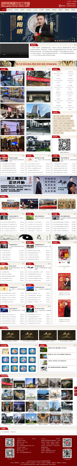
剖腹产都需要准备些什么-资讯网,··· (60, 172)
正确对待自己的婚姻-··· (13, 158)
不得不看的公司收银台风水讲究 (34, 276)
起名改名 (22, 9)
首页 (3, 9)
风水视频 (74, 222)
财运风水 (56, 120)
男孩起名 (22, 314)
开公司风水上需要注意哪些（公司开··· (36, 272)
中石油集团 (19, 412)
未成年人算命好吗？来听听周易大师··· (61, 230)
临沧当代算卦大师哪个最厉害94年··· (9, 222)
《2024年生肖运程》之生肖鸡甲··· (48, 341)
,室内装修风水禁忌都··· (6, 259)
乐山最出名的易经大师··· (14, 216)
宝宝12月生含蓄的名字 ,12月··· (34, 293)
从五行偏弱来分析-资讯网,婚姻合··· (9, 164)
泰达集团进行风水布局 (55, 412)
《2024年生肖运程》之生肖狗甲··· (29, 341)
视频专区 (61, 9)
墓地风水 (63, 116)
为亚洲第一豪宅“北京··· (19, 389)
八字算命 (22, 164)
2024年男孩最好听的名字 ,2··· (34, 316)
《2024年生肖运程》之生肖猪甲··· (10, 341)
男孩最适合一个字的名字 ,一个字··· (35, 301)
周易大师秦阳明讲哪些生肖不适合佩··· (61, 222)
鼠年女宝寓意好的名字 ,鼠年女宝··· (9, 323)
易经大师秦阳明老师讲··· (65, 216)
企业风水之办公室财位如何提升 (34, 280)
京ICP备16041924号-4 (47, 452)
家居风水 (48, 250)
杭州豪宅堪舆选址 (7, 424)
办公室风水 (21, 250)
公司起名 (22, 293)
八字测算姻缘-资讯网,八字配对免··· (9, 166)
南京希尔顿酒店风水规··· (67, 412)
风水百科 (48, 222)
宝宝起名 (48, 293)
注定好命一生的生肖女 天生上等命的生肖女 (57, 360)
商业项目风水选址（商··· (40, 266)
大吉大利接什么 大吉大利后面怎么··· (35, 222)
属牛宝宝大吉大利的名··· (40, 308)
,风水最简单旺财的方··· (13, 244)
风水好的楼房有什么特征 (7, 278)
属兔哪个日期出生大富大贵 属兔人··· (35, 166)
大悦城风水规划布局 (31, 389)
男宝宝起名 (67, 130)
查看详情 (58, 75)
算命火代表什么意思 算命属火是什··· (35, 226)
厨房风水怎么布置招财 (6, 274)
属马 (55, 118)
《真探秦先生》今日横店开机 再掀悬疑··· (10, 209)
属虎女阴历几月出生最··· (40, 158)
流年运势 (48, 164)
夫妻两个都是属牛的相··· (40, 216)
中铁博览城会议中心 (43, 412)
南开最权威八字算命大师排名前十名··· (10, 226)
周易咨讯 (54, 9)
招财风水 (68, 125)
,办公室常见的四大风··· (6, 252)
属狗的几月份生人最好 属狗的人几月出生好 (57, 348)
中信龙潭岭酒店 (67, 400)
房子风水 (56, 123)
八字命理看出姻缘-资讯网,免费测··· (9, 168)
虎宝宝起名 (59, 128)
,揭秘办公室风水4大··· (6, 257)
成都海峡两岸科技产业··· (31, 424)
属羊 (58, 133)
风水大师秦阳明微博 (5, 432)
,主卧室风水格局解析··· (6, 255)
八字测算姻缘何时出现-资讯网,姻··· (60, 164)
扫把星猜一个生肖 (57, 125)
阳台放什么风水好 (12, 266)
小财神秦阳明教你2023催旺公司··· (35, 274)
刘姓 (65, 128)
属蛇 (67, 116)
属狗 (64, 125)
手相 (60, 120)
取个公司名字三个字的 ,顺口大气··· (9, 295)
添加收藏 (74, 1)
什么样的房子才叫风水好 (33, 255)
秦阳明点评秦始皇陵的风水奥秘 (66, 209)
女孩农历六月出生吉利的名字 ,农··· (9, 314)
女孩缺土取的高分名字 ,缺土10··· (34, 314)
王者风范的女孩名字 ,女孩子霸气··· (35, 295)
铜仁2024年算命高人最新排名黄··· (9, 228)
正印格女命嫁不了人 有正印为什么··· (35, 230)
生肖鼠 (60, 123)
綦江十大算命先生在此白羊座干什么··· (10, 230)
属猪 (71, 116)
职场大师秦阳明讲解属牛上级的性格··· (61, 224)
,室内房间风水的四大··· (6, 250)
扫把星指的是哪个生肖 (68, 123)
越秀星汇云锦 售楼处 (43, 424)
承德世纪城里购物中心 (19, 400)
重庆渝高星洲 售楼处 (67, 424)
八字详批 (16, 9)
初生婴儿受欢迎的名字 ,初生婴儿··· (9, 321)
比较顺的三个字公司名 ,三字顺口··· (9, 297)
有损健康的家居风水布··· (40, 244)
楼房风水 (61, 130)
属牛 (55, 133)
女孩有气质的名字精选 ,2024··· (34, 299)
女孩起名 (48, 314)
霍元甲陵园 (31, 400)
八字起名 (73, 130)
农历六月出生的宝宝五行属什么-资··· (9, 172)
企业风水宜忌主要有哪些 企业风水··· (35, 278)
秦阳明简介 (16, 462)
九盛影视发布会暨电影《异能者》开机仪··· (29, 209)
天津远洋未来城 (55, 400)
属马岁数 (59, 118)
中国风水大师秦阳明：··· (19, 424)
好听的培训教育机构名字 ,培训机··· (9, 293)
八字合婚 (74, 164)
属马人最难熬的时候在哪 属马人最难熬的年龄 (57, 367)
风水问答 (22, 222)
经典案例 (48, 9)
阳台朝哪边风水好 (5, 272)
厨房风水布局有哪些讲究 (7, 280)
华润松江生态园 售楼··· (55, 424)
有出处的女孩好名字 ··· (13, 308)
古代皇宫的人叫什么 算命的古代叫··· (35, 224)
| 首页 (11, 462)
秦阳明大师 (9, 9)
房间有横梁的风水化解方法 (33, 259)
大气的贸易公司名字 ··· (13, 287)
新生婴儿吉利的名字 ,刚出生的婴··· (9, 316)
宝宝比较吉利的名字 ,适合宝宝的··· (35, 321)
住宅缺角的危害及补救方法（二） (35, 252)
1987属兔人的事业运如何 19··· (34, 170)
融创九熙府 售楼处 (43, 389)
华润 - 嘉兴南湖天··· (43, 400)
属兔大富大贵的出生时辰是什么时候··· (35, 172)
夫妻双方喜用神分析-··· (65, 158)
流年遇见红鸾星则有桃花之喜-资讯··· (9, 170)
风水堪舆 (29, 9)
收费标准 (67, 9)
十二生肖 (35, 9)
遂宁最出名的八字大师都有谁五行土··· (10, 224)
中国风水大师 (13, 432)
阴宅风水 (22, 272)
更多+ (75, 44)
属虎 (55, 128)
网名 (73, 125)
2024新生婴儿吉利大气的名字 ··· (34, 323)
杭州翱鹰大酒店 (7, 412)
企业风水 (48, 272)
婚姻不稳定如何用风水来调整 (34, 250)
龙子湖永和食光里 (7, 400)
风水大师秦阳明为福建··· (7, 389)
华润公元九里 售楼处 (55, 389)
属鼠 (58, 116)
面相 (55, 116)
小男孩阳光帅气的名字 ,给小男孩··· (35, 318)
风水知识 (56, 130)
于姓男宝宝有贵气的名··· (40, 287)
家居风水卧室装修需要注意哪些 (8, 276)
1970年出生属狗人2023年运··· (34, 164)
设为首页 (69, 1)
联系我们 (73, 9)
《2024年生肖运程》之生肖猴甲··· (66, 341)
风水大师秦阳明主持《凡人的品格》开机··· (48, 209)
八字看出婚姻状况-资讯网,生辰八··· (60, 166)
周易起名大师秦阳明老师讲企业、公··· (61, 228)
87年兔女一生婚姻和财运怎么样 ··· (35, 168)
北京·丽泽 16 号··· (67, 389)
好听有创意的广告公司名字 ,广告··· (9, 299)
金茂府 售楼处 (31, 412)
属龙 (62, 133)
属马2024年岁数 (66, 118)
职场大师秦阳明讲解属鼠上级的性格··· (61, 226)
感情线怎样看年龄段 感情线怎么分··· (35, 228)
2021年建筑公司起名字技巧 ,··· (8, 301)
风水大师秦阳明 (70, 120)
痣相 (64, 120)
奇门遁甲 (41, 9)
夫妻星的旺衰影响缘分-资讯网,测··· (60, 170)
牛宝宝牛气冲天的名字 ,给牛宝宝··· (9, 318)
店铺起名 (69, 128)
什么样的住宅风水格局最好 (33, 257)
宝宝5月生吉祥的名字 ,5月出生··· (34, 297)
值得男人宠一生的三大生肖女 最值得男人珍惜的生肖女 (59, 354)
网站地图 (44, 461)
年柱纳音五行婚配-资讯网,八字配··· (60, 168)
